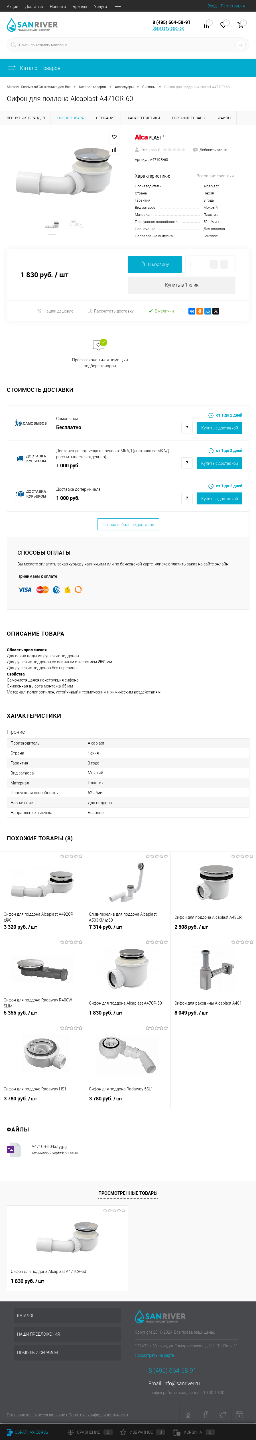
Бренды (80, 6)
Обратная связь (27, 1432)
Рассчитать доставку (111, 311)
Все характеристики (215, 176)
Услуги (100, 6)
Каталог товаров (33, 68)
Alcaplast (211, 186)
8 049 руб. (213, 1017)
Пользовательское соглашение (36, 1415)
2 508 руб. (213, 931)
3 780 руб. (42, 1102)
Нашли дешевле (55, 311)
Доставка (34, 6)
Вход (212, 6)
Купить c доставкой (219, 428)
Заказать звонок (168, 28)
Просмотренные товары (128, 1194)
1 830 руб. (127, 1017)
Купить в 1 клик (181, 285)
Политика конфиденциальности (98, 1415)
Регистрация (233, 6)
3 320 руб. (42, 931)
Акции (12, 6)
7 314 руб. (127, 931)
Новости (58, 6)
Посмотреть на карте (154, 1356)
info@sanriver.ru (181, 1384)
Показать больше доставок (128, 525)
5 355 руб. (42, 1017)
